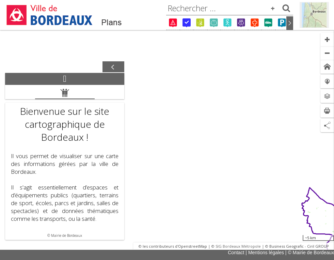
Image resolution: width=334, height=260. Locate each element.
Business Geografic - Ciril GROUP (299, 246)
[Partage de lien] (327, 125)
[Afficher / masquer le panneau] (113, 67)
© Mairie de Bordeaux (311, 252)
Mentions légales (266, 252)
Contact (236, 252)
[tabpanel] (64, 162)
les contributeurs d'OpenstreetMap (175, 246)
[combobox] (229, 8)
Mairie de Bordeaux (66, 235)
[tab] (64, 79)
